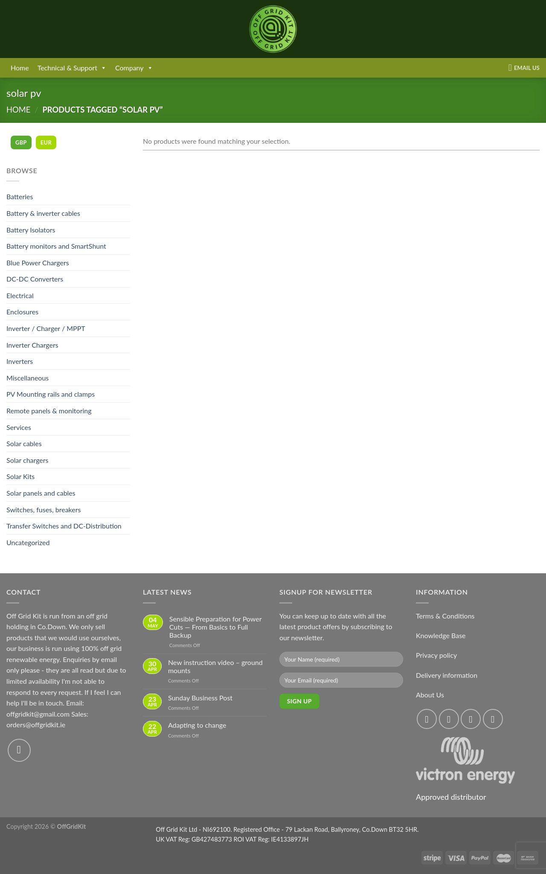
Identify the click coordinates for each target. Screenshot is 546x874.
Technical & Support (72, 67)
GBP (21, 142)
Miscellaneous (27, 378)
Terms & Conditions (445, 616)
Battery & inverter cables (43, 213)
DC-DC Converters (34, 279)
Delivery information (446, 675)
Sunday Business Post (200, 698)
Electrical (20, 295)
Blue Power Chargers (37, 262)
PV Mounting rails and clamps (50, 394)
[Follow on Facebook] (427, 719)
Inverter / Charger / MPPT (45, 328)
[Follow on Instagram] (449, 719)
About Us (430, 695)
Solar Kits (20, 476)
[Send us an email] (19, 750)
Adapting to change (197, 725)
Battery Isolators (30, 230)
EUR (46, 142)
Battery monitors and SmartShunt (56, 246)
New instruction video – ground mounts (215, 666)
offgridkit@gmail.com (38, 714)
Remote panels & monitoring (49, 411)
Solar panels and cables (41, 493)
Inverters (19, 361)
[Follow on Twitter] (471, 719)
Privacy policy (436, 655)
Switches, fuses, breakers (43, 509)
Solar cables (24, 443)
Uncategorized (28, 542)
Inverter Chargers (32, 345)
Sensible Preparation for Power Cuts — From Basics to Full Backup (215, 627)
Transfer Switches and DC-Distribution (64, 526)
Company (134, 67)
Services (18, 427)
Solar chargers (27, 460)
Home (20, 68)
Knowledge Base (441, 635)
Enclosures (22, 312)
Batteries (19, 196)
